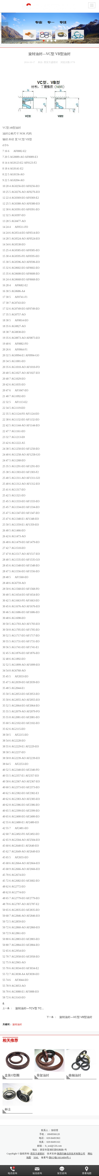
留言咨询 (62, 1170)
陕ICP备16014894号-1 (60, 1157)
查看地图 (86, 1170)
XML (36, 1157)
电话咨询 (12, 1170)
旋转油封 (17, 1024)
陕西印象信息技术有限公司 (71, 1153)
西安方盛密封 (37, 1153)
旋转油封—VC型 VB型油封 (75, 1017)
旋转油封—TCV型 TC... (29, 1008)
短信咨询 (37, 1170)
